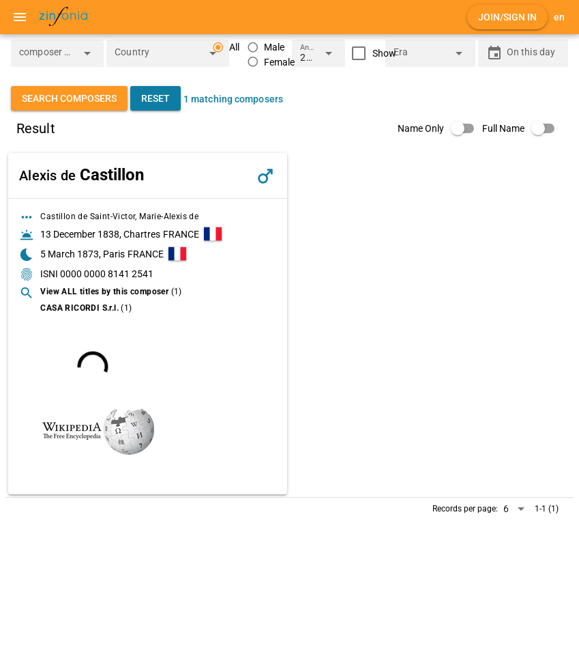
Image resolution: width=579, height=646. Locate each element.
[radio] (265, 47)
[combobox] (47, 57)
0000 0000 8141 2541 (106, 273)
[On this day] (533, 53)
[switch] (440, 128)
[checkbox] (370, 53)
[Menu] (19, 17)
